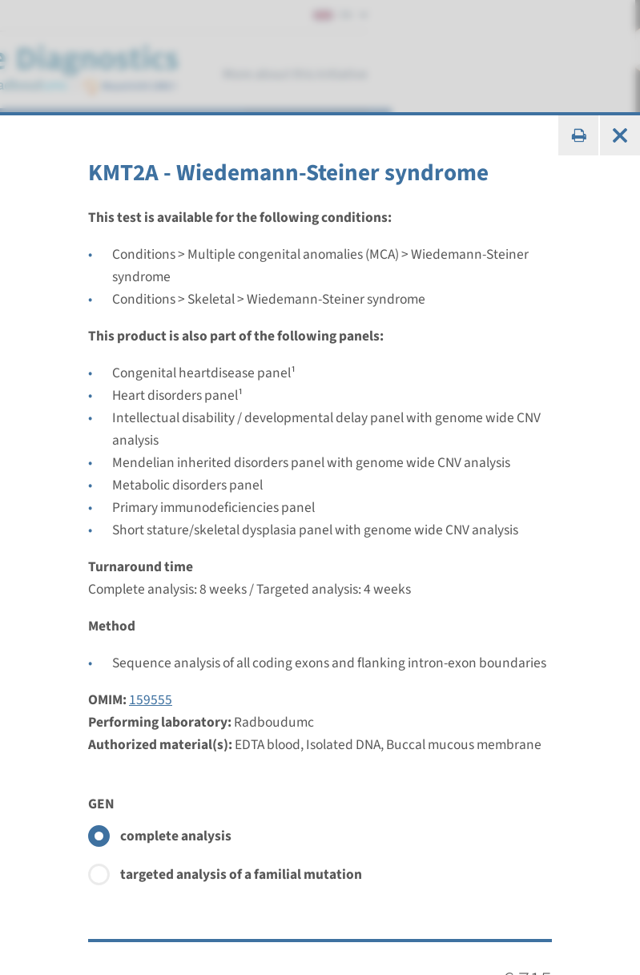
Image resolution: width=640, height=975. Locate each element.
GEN (101, 804)
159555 (150, 700)
